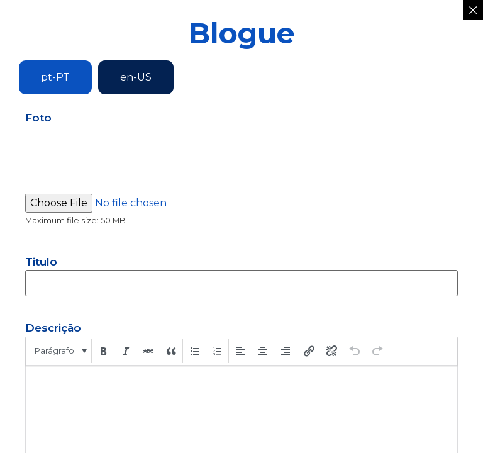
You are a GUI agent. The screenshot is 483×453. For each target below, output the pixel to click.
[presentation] (59, 351)
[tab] (55, 77)
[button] (59, 351)
